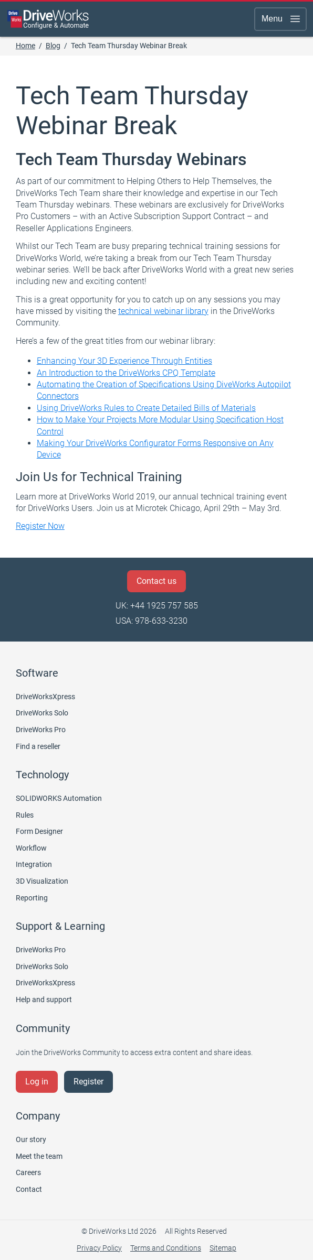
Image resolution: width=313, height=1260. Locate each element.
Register (88, 1082)
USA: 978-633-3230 (151, 621)
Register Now (40, 526)
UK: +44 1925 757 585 (157, 606)
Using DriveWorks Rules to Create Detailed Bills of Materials (146, 408)
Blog (53, 45)
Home (25, 45)
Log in (36, 1082)
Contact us (156, 581)
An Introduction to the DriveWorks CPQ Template (126, 373)
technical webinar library (163, 311)
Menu (281, 19)
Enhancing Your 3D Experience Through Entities (124, 361)
